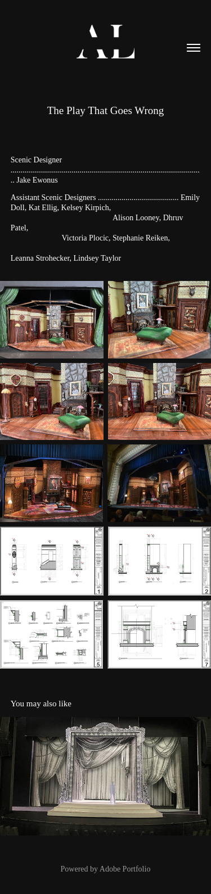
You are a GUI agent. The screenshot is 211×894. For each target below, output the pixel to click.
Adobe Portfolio (125, 869)
